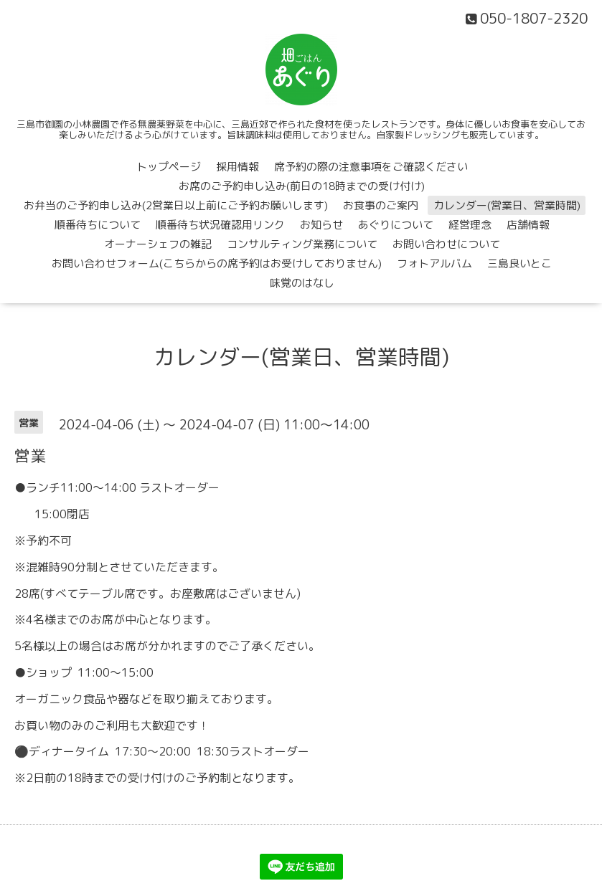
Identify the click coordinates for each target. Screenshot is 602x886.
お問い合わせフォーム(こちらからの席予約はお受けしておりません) (217, 263)
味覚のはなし (302, 282)
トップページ (168, 166)
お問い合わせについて (446, 244)
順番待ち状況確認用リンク (220, 224)
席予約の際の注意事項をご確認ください (371, 166)
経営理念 (470, 224)
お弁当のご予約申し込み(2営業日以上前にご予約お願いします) (176, 205)
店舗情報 (528, 224)
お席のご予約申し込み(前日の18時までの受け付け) (302, 186)
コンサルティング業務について (302, 244)
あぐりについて (395, 224)
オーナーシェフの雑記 (158, 244)
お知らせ (321, 224)
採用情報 (237, 166)
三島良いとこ (519, 263)
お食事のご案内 (380, 205)
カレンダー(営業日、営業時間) (506, 205)
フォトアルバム (434, 263)
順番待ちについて (98, 224)
